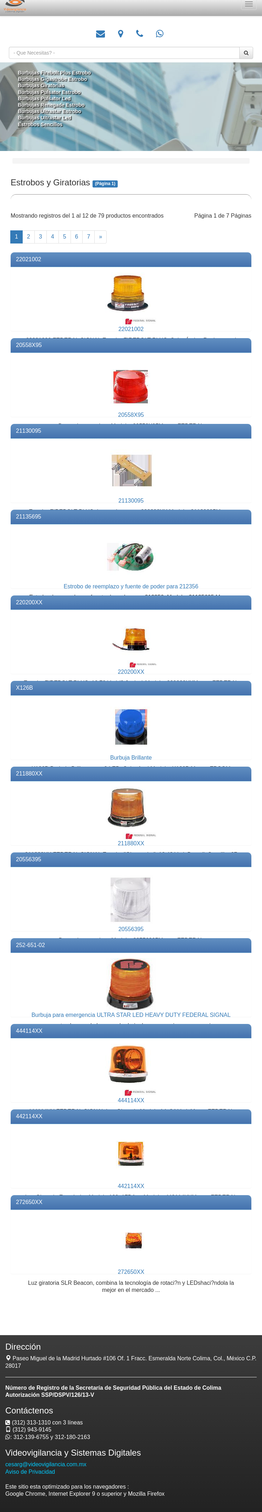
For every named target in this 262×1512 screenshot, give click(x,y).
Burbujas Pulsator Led (46, 98)
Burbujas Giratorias (43, 86)
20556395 (28, 859)
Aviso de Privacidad (30, 1472)
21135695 (28, 517)
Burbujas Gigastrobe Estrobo (54, 80)
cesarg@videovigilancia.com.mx (46, 1464)
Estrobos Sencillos (43, 123)
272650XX (29, 1202)
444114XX (29, 1031)
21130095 (28, 431)
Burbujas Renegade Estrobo (53, 104)
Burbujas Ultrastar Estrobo (52, 111)
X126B (24, 688)
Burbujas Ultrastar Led (47, 117)
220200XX (29, 602)
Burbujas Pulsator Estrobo (51, 92)
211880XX (29, 774)
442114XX (29, 1116)
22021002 (28, 259)
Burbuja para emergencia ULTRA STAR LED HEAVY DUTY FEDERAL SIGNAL (131, 1015)
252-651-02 (30, 945)
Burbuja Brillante (131, 758)
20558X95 (29, 345)
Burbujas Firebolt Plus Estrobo (56, 73)
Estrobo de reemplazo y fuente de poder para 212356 (131, 586)
